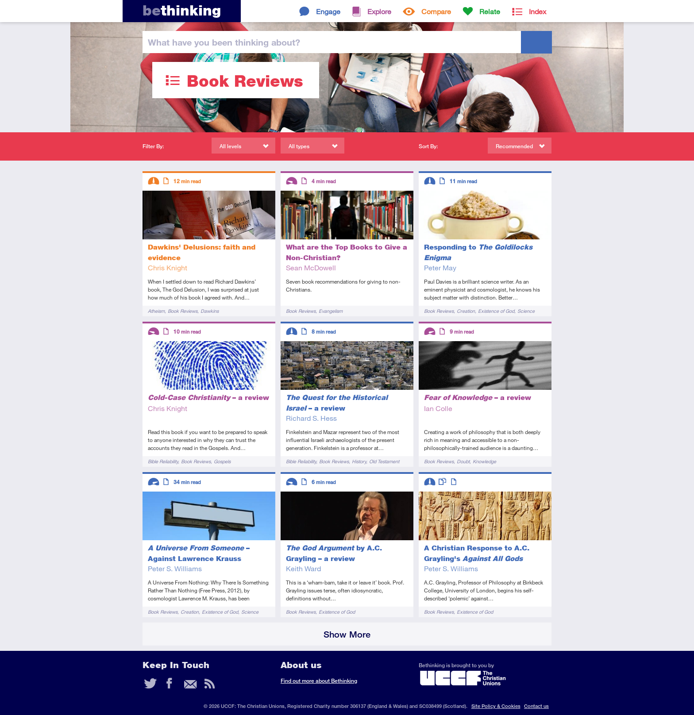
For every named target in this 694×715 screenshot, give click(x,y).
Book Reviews (182, 311)
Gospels (222, 461)
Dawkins (209, 311)
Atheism (156, 311)
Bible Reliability (163, 461)
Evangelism (331, 311)
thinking (182, 10)
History (359, 461)
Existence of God (496, 311)
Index (537, 11)
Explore (379, 11)
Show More (347, 634)
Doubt (463, 461)
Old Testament (384, 461)
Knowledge (484, 461)
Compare (436, 11)
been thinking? (224, 42)
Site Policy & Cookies (495, 706)
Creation (466, 311)
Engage (328, 11)
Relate (489, 11)
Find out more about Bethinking (319, 680)
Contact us (536, 706)
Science (526, 311)
